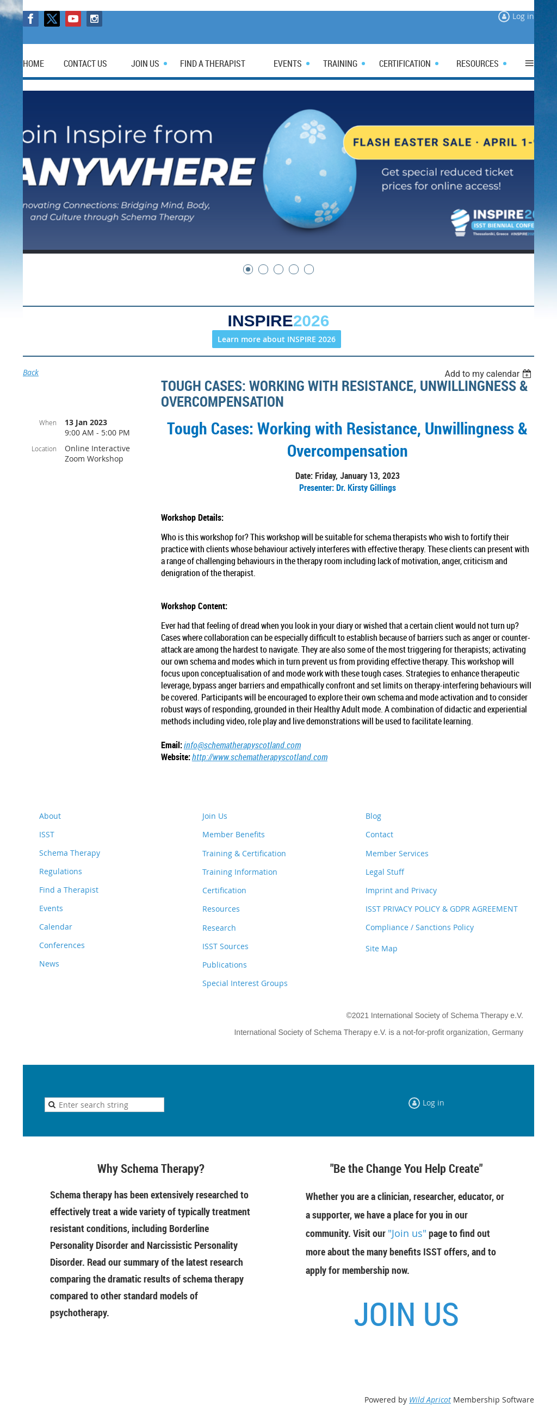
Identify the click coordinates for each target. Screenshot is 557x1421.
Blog (373, 816)
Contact (379, 834)
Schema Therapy (69, 853)
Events (51, 908)
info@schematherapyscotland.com (242, 745)
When (48, 422)
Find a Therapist (68, 890)
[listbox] (489, 374)
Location (44, 448)
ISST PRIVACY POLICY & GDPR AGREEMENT (442, 909)
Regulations (60, 871)
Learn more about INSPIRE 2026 (277, 339)
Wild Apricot (430, 1399)
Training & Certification (244, 853)
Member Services (397, 853)
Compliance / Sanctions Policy (420, 927)
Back (31, 372)
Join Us (214, 816)
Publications (224, 964)
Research (219, 928)
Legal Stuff (385, 872)
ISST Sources (225, 946)
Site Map (382, 948)
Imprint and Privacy (401, 890)
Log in (523, 16)
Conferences (62, 945)
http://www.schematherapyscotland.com (259, 757)
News (49, 963)
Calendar (55, 926)
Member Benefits (233, 834)
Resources (221, 909)
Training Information (239, 872)
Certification (224, 890)
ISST (46, 834)
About (50, 816)
